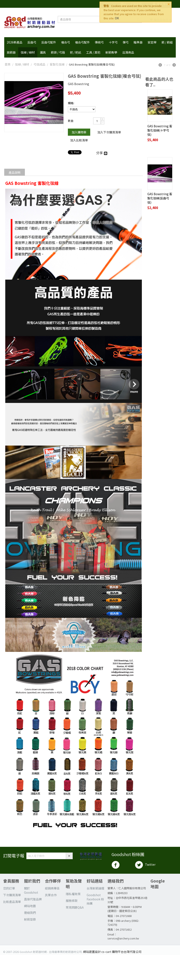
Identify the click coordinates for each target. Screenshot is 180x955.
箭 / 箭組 (167, 42)
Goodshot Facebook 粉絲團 (95, 899)
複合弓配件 (82, 42)
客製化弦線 (57, 64)
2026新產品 (14, 42)
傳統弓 (99, 42)
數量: (71, 121)
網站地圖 (30, 906)
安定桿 (152, 42)
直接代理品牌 (33, 899)
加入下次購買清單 (109, 132)
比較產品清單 (12, 902)
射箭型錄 (30, 919)
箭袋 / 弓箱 (58, 52)
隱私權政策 (73, 894)
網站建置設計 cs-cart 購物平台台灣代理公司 (112, 952)
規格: (71, 103)
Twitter (145, 865)
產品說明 (14, 172)
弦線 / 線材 (28, 52)
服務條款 (72, 900)
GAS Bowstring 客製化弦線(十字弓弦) (159, 130)
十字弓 (113, 42)
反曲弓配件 (48, 42)
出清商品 (128, 52)
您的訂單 (9, 888)
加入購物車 (79, 132)
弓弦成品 (39, 64)
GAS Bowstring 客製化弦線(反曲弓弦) (159, 198)
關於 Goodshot (31, 890)
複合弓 (65, 42)
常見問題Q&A (75, 907)
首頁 (8, 64)
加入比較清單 (79, 140)
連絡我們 (30, 912)
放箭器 (11, 52)
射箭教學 (111, 52)
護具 (43, 52)
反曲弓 (31, 42)
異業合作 (51, 895)
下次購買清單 (12, 895)
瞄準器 (138, 42)
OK (117, 18)
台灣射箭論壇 (95, 888)
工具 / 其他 (93, 52)
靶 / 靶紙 (75, 52)
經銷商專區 (52, 888)
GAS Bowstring (78, 84)
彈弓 (126, 42)
